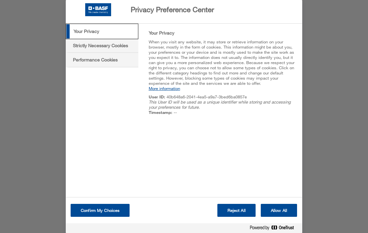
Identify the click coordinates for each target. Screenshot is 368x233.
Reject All (236, 210)
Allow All (279, 210)
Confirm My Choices (100, 210)
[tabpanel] (222, 76)
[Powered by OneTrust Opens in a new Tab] (274, 229)
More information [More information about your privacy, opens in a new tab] (164, 88)
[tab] (102, 31)
